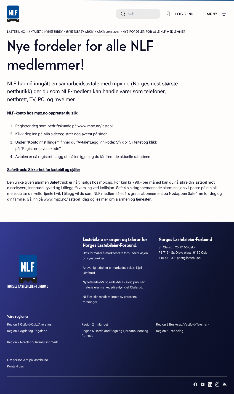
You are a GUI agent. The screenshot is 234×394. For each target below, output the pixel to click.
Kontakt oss (15, 366)
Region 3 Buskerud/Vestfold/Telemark (182, 324)
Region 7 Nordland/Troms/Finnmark (32, 342)
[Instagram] (217, 384)
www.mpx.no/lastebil (95, 126)
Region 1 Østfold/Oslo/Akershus (29, 324)
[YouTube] (202, 384)
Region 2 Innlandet (95, 324)
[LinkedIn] (210, 384)
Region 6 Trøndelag (169, 331)
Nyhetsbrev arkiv (80, 31)
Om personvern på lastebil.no (27, 360)
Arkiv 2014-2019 (108, 31)
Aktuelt (35, 31)
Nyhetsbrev (53, 31)
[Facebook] (195, 384)
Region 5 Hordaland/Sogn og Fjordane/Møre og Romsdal (115, 333)
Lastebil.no (16, 31)
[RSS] (224, 384)
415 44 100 (167, 258)
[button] (217, 14)
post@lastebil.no (189, 258)
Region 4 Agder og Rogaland (27, 331)
